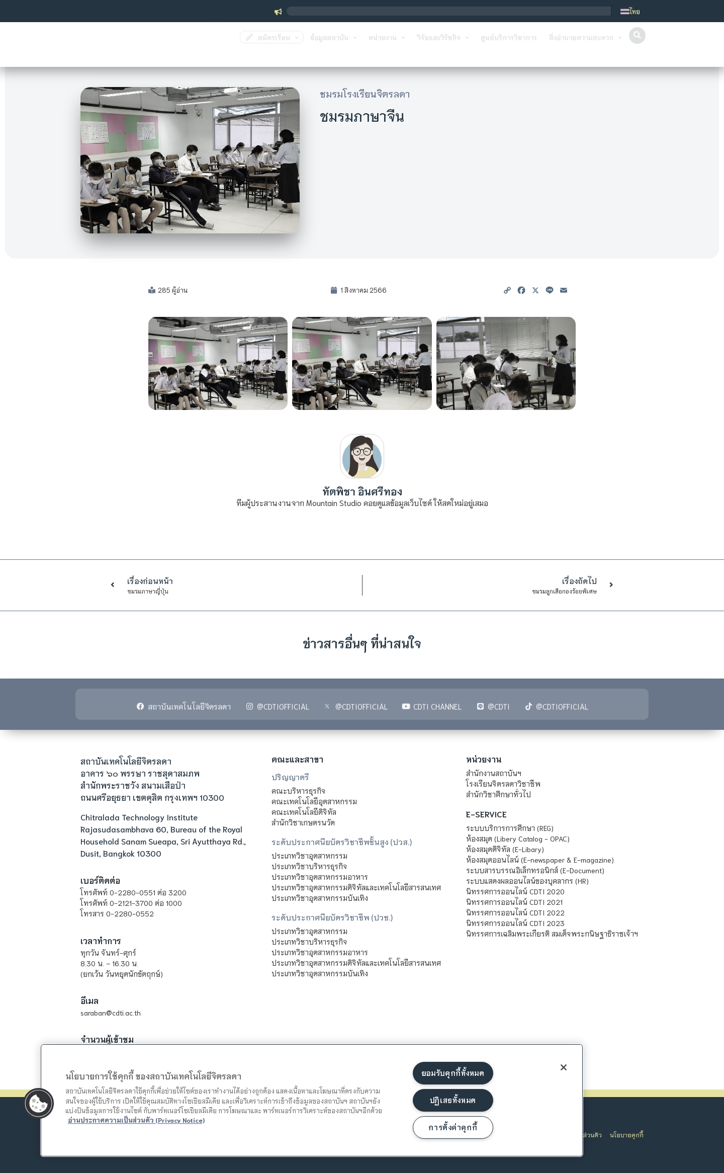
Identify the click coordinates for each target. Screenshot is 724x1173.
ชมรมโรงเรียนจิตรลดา (365, 94)
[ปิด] (562, 1068)
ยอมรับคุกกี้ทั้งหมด (453, 1072)
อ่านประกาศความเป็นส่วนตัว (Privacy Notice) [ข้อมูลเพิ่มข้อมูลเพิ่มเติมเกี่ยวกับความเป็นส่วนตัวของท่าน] (136, 1119)
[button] (637, 46)
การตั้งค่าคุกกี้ (453, 1127)
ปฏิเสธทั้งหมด (453, 1100)
